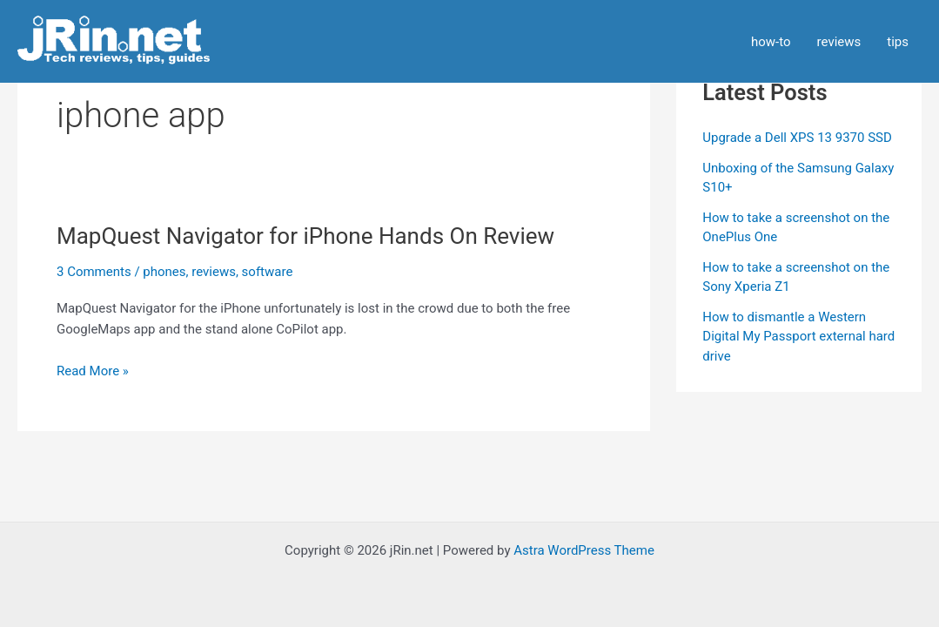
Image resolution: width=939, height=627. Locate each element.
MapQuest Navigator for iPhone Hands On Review (305, 236)
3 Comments (94, 272)
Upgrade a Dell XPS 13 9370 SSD (797, 137)
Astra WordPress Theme (583, 550)
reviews (839, 42)
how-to (771, 42)
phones (164, 272)
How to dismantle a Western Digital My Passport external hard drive (798, 336)
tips (898, 42)
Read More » (93, 371)
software (267, 272)
